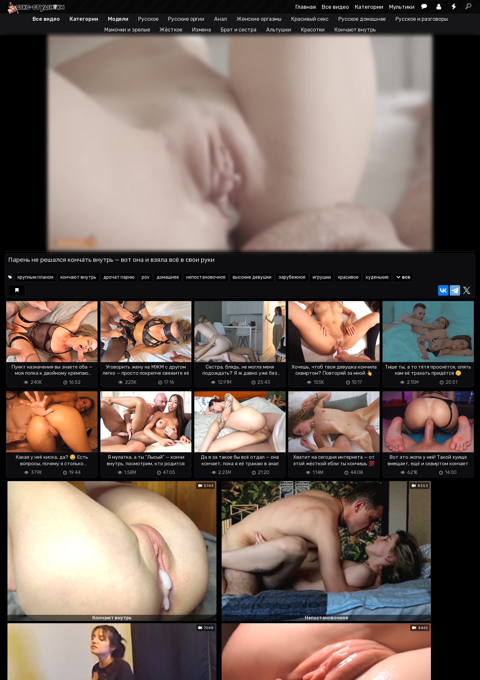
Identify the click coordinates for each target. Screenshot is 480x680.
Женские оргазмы (259, 19)
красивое (348, 277)
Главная (305, 7)
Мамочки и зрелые (127, 30)
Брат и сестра (238, 30)
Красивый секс (310, 19)
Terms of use (38, 671)
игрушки (322, 277)
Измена (201, 30)
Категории (369, 7)
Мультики (401, 7)
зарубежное (292, 277)
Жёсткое (171, 30)
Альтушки (278, 30)
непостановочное (206, 277)
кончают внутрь (78, 277)
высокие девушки (252, 277)
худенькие (377, 277)
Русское (148, 19)
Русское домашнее (362, 19)
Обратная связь (72, 671)
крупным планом (35, 277)
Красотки (313, 30)
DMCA (15, 671)
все (403, 277)
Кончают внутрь (355, 30)
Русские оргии (186, 19)
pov (145, 277)
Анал (220, 19)
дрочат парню (119, 277)
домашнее (168, 277)
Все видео (335, 7)
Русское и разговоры (422, 19)
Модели (118, 19)
